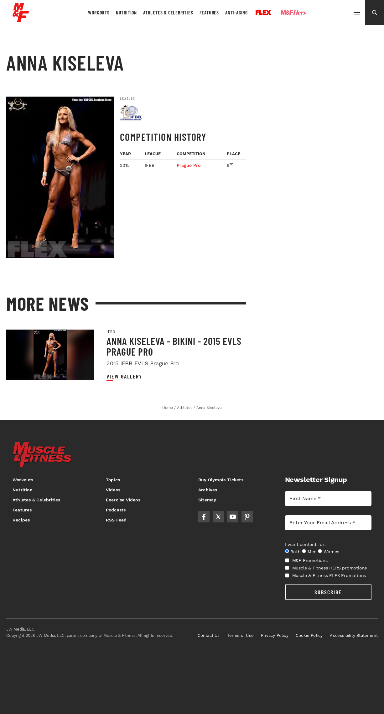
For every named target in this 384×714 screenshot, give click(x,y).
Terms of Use (240, 635)
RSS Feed (116, 519)
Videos (113, 489)
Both (295, 551)
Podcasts (116, 509)
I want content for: (305, 544)
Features (209, 12)
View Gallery (124, 376)
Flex (263, 12)
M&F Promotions (306, 560)
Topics (113, 479)
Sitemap (207, 499)
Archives (207, 489)
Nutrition (126, 12)
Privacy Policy (274, 635)
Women (332, 551)
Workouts (98, 12)
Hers (293, 12)
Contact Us (209, 635)
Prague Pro (188, 165)
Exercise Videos (123, 499)
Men (312, 551)
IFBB (110, 332)
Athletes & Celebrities (168, 12)
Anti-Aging (236, 12)
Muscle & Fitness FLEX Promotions (325, 575)
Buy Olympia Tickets (220, 479)
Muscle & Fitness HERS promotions (326, 568)
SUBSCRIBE (328, 592)
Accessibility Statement (354, 635)
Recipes (21, 519)
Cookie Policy (309, 635)
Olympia (329, 13)
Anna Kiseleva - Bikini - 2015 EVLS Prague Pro (173, 346)
